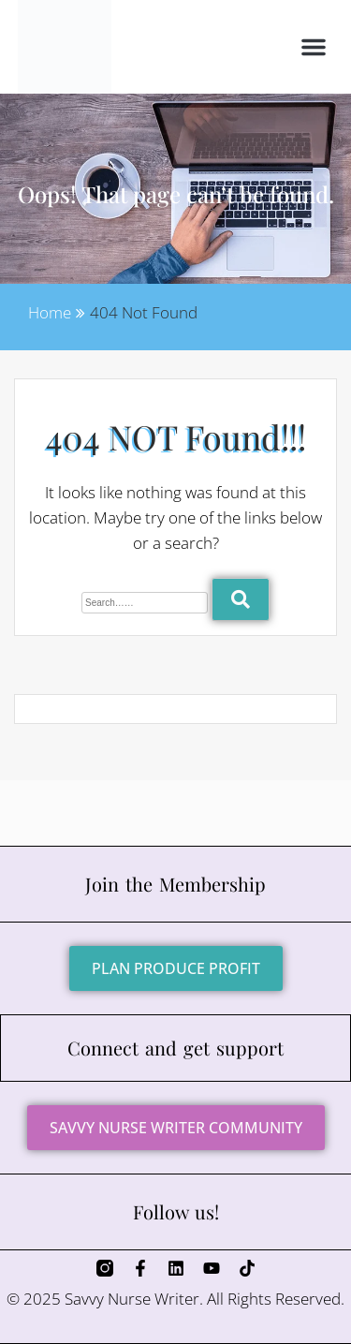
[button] (313, 46)
